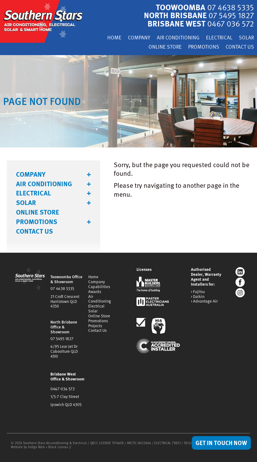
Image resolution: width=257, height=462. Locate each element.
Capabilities (99, 286)
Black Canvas (58, 446)
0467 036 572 (62, 388)
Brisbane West (200, 23)
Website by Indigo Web (28, 446)
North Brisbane (198, 15)
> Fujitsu (198, 291)
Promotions (203, 47)
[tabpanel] (128, 100)
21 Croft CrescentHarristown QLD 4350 (64, 301)
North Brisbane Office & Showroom (63, 326)
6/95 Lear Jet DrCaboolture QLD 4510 (64, 351)
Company (139, 38)
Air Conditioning (178, 38)
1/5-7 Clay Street (64, 396)
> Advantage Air (204, 301)
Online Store (165, 47)
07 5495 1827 (61, 338)
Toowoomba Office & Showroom (66, 278)
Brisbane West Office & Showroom (67, 375)
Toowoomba (204, 7)
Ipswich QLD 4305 (65, 404)
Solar (246, 38)
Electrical (219, 38)
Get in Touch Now (221, 442)
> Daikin (197, 296)
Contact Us (240, 47)
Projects (95, 325)
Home (114, 38)
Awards (94, 291)
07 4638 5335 (62, 288)
